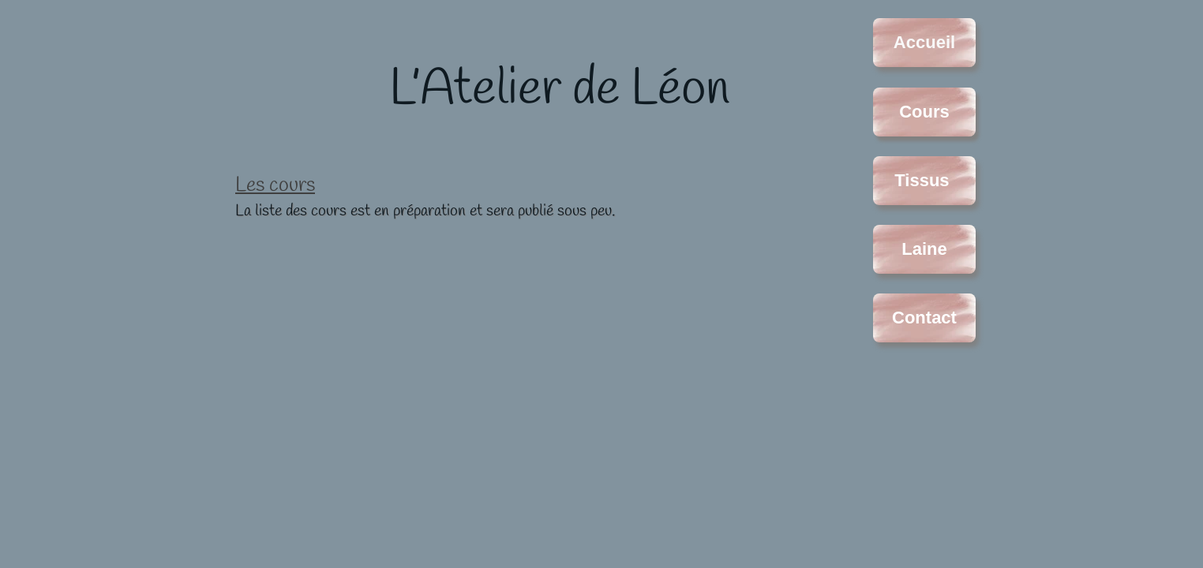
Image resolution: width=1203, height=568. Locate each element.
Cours (924, 111)
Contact (924, 317)
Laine (923, 249)
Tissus (924, 180)
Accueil (924, 42)
